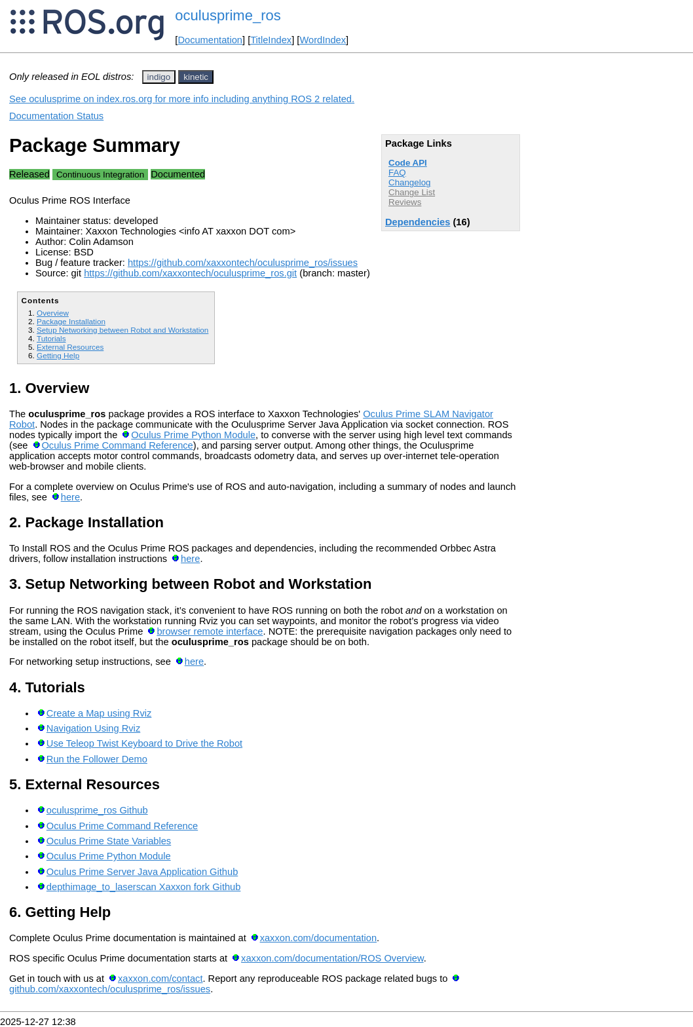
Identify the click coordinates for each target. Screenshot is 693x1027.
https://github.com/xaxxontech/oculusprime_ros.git (190, 273)
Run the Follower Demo (97, 759)
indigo (159, 77)
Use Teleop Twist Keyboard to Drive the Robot (144, 743)
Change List (411, 192)
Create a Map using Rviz (99, 713)
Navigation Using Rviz (93, 728)
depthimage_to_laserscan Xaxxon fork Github (144, 887)
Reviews (404, 202)
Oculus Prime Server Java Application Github (142, 872)
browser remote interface (210, 631)
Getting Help (58, 355)
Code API (407, 163)
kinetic (195, 77)
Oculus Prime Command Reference (117, 445)
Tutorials (51, 338)
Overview (53, 312)
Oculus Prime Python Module (193, 435)
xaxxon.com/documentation (318, 938)
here (70, 497)
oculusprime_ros (227, 15)
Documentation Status (56, 116)
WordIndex (322, 40)
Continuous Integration (100, 174)
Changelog (409, 182)
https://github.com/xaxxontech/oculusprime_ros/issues (243, 262)
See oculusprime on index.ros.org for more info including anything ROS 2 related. (181, 99)
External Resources (70, 347)
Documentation (210, 40)
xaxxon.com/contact (160, 978)
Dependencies (417, 222)
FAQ (397, 172)
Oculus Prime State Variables (109, 841)
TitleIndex (270, 40)
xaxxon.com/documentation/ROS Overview (332, 958)
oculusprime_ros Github (97, 810)
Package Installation (71, 321)
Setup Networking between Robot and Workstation (122, 330)
